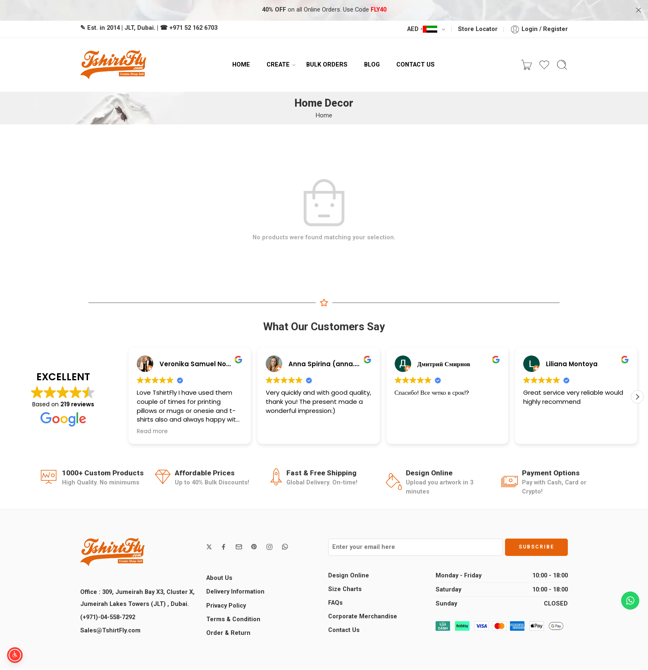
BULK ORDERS (327, 64)
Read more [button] (152, 431)
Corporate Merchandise (362, 616)
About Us (219, 578)
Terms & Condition (233, 619)
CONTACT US (415, 64)
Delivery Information (235, 591)
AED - (422, 29)
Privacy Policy (226, 605)
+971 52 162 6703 (193, 27)
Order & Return (228, 633)
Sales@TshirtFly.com (110, 630)
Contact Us (344, 630)
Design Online (348, 575)
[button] (637, 397)
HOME (241, 64)
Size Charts (345, 589)
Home (324, 115)
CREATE (278, 65)
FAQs (335, 602)
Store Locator (478, 29)
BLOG (372, 64)
